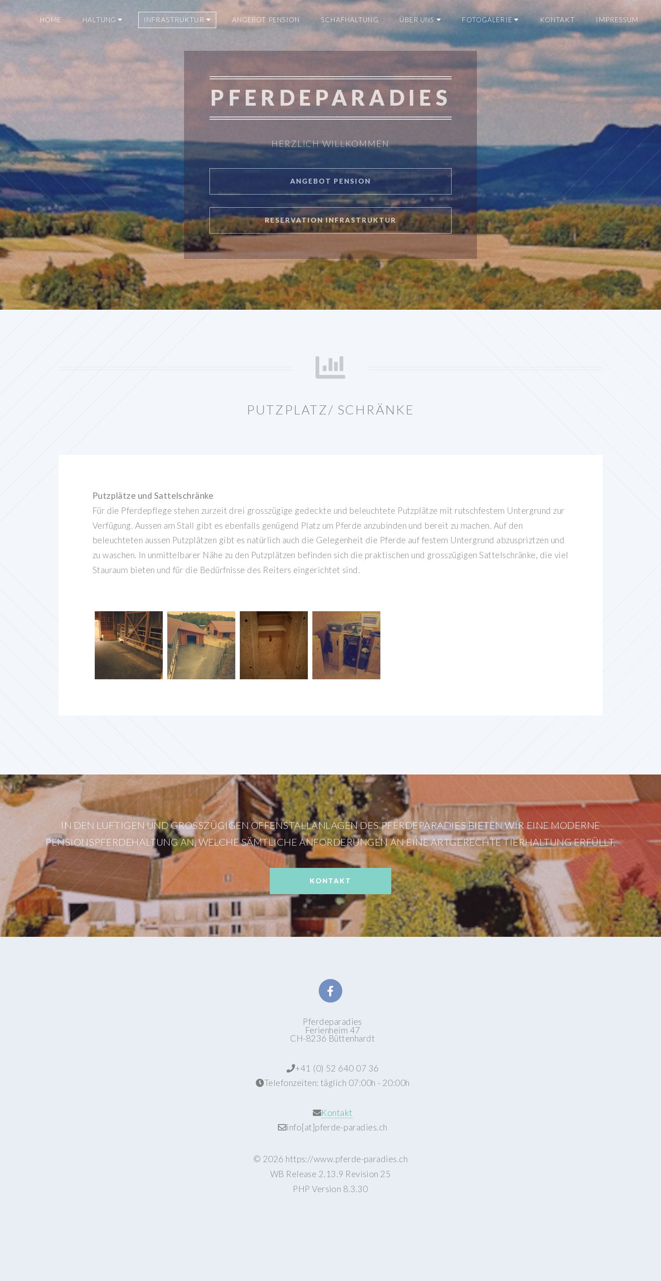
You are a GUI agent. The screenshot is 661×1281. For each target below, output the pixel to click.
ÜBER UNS (420, 19)
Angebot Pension (330, 181)
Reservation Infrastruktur (330, 220)
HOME (50, 19)
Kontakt (330, 881)
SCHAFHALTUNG (349, 19)
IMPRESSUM (617, 19)
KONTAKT (557, 19)
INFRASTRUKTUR (177, 19)
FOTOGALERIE (490, 19)
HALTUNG (102, 19)
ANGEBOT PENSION (266, 19)
